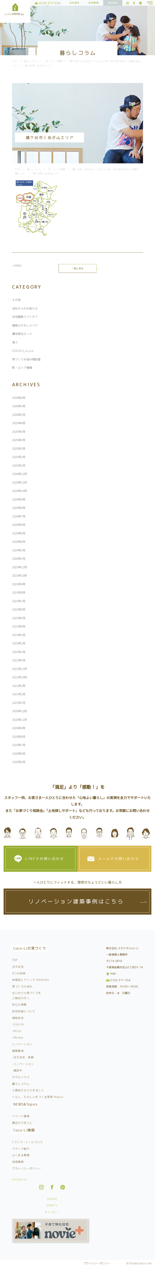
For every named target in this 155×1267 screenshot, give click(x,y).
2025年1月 (18, 465)
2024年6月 (18, 525)
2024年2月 (18, 550)
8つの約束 (19, 973)
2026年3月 (18, 406)
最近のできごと (22, 1123)
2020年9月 (18, 728)
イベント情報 (21, 1116)
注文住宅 (18, 966)
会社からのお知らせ (25, 308)
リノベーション (22, 1044)
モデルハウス (21, 1077)
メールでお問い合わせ (118, 858)
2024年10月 (19, 491)
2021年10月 (19, 677)
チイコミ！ (52, 1212)
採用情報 (94, 2)
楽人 (15, 342)
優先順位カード (22, 334)
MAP (111, 974)
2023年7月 (18, 601)
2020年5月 (18, 762)
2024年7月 (18, 516)
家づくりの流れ (22, 986)
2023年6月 (18, 609)
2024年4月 (18, 542)
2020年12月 (19, 711)
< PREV (16, 265)
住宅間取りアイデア (25, 317)
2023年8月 (18, 592)
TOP (15, 960)
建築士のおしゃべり (25, 325)
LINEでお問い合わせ (44, 858)
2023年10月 (19, 575)
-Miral (16, 1031)
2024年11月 (19, 482)
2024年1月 (18, 558)
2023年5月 (18, 618)
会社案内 (74, 2)
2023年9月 (18, 584)
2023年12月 (19, 567)
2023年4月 (18, 626)
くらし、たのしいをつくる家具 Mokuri (38, 1097)
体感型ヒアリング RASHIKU (30, 980)
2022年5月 (18, 660)
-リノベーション (23, 1064)
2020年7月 (18, 745)
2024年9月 (18, 499)
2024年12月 (19, 474)
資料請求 (113, 2)
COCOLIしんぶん (23, 351)
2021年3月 (18, 686)
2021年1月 (18, 703)
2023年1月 (18, 652)
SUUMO (52, 1199)
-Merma (17, 1037)
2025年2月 (18, 457)
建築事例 (18, 1051)
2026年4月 (18, 398)
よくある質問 (21, 1155)
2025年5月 (18, 432)
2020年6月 (18, 753)
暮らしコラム (21, 1084)
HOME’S (51, 1205)
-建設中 (17, 1070)
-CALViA (18, 1024)
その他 (16, 300)
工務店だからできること (28, 1090)
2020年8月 (18, 736)
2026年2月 (18, 415)
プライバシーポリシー (26, 1168)
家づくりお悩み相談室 (26, 359)
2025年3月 (18, 448)
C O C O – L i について (27, 1142)
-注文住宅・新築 (23, 1057)
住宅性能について (23, 1011)
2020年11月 (19, 720)
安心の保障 (19, 1004)
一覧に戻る (77, 268)
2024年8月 (18, 508)
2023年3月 (18, 635)
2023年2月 (18, 643)
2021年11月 (19, 669)
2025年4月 (18, 440)
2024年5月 (18, 533)
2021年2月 (18, 694)
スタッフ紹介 (21, 1148)
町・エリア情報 (22, 368)
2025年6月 (18, 423)
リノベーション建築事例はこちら (76, 901)
